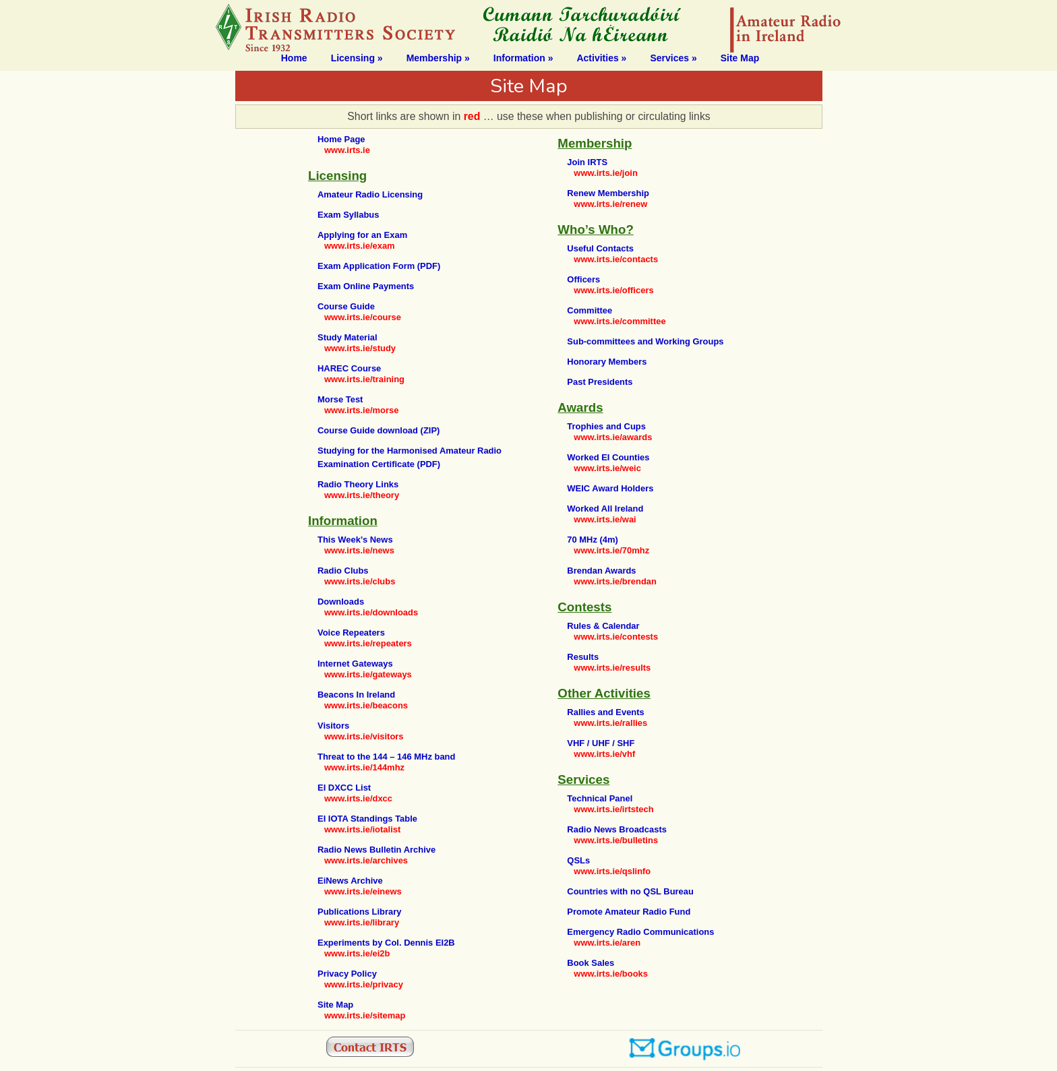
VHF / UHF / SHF (600, 743)
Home (294, 58)
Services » (673, 58)
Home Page (341, 139)
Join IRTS (587, 162)
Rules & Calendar (603, 626)
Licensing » (357, 58)
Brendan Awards (601, 570)
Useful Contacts (600, 248)
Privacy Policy (347, 974)
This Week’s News (355, 539)
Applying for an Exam (362, 235)
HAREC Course (349, 368)
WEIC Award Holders (610, 488)
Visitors (333, 726)
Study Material (348, 337)
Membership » (438, 58)
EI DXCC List (344, 788)
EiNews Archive (350, 881)
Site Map (740, 58)
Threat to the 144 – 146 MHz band (386, 757)
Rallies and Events (605, 712)
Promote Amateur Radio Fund (628, 912)
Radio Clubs (343, 570)
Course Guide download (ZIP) (379, 430)
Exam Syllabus (348, 215)
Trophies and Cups (606, 426)
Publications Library (360, 912)
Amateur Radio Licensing (370, 194)
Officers (583, 279)
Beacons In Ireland (356, 695)
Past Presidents (599, 382)
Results (583, 657)
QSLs (578, 860)
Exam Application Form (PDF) (379, 266)
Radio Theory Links (358, 484)
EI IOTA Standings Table (367, 819)
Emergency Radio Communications (640, 932)
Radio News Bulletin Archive (376, 850)
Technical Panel (599, 798)
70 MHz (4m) (592, 539)
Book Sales (590, 963)
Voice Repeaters (351, 633)
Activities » (601, 58)
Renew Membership (608, 193)
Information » (523, 58)
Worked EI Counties (608, 457)
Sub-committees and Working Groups (645, 341)
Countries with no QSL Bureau (630, 891)
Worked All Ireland (605, 508)
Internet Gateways (355, 664)
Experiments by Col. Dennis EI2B (386, 943)
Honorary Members (606, 362)
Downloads (341, 601)
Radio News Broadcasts (617, 829)
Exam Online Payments (366, 286)
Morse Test (340, 399)
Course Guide (346, 306)
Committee (589, 310)
